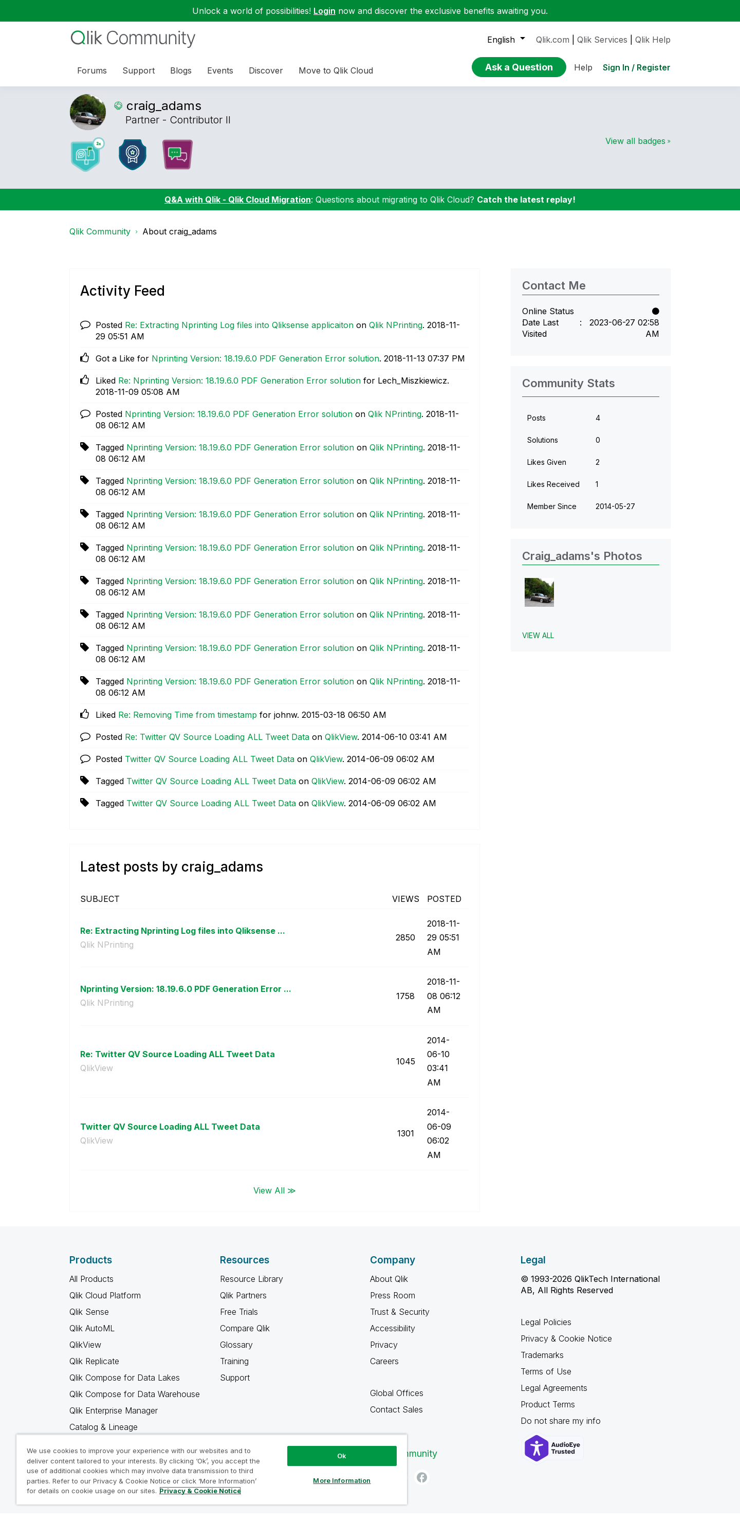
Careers (384, 1369)
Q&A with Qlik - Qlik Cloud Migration (237, 207)
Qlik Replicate (94, 1369)
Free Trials (239, 1319)
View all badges (635, 148)
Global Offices (396, 1401)
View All (538, 643)
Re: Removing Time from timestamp (187, 722)
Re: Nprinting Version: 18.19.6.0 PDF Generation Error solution (239, 388)
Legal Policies (546, 1330)
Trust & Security (400, 1319)
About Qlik (389, 1286)
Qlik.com (552, 39)
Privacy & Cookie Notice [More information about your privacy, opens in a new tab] (200, 1491)
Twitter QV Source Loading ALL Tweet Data (209, 767)
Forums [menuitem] (92, 70)
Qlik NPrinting (395, 333)
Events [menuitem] (220, 70)
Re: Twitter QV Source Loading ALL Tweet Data (217, 744)
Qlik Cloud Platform (105, 1303)
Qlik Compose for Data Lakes (124, 1385)
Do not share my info (562, 1428)
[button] (539, 600)
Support (235, 1385)
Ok (341, 1456)
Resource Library (251, 1286)
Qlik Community (100, 239)
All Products (91, 1286)
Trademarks (542, 1362)
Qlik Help (653, 39)
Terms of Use (546, 1379)
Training (234, 1369)
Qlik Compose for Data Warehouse (134, 1402)
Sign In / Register (637, 67)
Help (583, 67)
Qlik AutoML (92, 1336)
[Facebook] (422, 1485)
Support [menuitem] (138, 70)
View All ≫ (274, 1198)
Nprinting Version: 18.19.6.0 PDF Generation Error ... (185, 996)
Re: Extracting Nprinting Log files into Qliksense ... (182, 938)
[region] (211, 1469)
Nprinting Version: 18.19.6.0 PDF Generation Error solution (265, 366)
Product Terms (548, 1412)
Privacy (384, 1352)
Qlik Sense (89, 1319)
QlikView (341, 744)
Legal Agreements (554, 1395)
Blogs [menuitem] (181, 70)
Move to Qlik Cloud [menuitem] (336, 70)
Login (324, 11)
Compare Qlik (245, 1336)
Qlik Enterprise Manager (113, 1418)
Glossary (236, 1352)
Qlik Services (602, 39)
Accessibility (392, 1336)
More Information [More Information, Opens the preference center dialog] (342, 1480)
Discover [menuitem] (266, 70)
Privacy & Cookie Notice (566, 1346)
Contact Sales (396, 1417)
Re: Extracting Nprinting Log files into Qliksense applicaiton (239, 333)
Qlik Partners (243, 1303)
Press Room (392, 1303)
